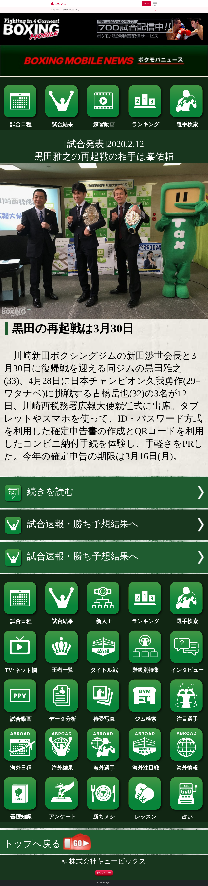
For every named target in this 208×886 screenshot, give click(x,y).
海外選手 (104, 765)
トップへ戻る (47, 844)
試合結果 (62, 121)
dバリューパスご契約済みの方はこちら (65, 10)
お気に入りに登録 (104, 873)
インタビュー (187, 667)
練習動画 (104, 121)
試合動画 (21, 716)
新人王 (104, 618)
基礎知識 (21, 814)
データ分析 (62, 716)
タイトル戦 (104, 667)
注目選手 (187, 716)
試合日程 (21, 121)
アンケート (62, 814)
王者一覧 (62, 667)
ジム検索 (145, 716)
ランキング (145, 121)
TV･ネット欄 (21, 667)
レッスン (145, 814)
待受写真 (104, 716)
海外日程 (21, 765)
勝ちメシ (104, 814)
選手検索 (187, 121)
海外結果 (62, 765)
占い (187, 814)
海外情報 (187, 765)
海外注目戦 (145, 765)
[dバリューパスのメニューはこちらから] (154, 4)
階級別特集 (145, 667)
